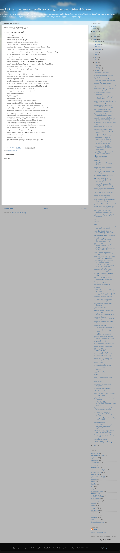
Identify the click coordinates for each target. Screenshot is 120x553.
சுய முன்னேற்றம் (96, 472)
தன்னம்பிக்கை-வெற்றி (98, 477)
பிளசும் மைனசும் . (100, 391)
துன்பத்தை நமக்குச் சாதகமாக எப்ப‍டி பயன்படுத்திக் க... (103, 261)
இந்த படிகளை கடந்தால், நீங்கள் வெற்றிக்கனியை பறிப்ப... (104, 244)
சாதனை (93, 465)
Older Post (82, 209)
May (96, 60)
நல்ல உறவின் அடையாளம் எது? (105, 235)
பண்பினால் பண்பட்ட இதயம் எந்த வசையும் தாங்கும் (105, 89)
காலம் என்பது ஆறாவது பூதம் (103, 192)
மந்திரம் (93, 505)
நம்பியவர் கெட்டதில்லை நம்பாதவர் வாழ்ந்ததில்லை (103, 196)
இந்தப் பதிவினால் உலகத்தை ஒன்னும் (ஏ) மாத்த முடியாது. (104, 337)
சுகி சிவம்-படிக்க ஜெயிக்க (99, 470)
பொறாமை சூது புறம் (101, 282)
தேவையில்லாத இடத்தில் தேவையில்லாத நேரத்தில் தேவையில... (103, 147)
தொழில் (93, 484)
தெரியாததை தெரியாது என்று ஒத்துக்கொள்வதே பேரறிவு (103, 114)
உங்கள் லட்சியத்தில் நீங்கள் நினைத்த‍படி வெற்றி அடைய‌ (104, 269)
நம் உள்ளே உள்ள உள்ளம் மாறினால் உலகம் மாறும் (103, 110)
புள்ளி (96, 374)
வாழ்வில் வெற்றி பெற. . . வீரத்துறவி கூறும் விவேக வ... (104, 231)
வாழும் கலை (12, 150)
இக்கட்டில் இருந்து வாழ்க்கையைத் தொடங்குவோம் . (105, 349)
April (96, 62)
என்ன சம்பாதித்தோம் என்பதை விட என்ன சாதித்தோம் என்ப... (105, 207)
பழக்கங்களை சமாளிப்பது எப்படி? (105, 86)
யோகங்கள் (94, 512)
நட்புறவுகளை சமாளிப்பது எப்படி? (105, 203)
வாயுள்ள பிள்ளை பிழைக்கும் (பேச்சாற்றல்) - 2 (103, 322)
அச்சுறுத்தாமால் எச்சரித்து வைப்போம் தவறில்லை (102, 138)
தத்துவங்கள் (95, 474)
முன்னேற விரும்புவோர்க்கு (103, 441)
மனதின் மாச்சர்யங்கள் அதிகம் (104, 135)
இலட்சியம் (98, 381)
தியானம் (93, 479)
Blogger (105, 548)
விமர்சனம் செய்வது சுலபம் (103, 126)
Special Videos (95, 453)
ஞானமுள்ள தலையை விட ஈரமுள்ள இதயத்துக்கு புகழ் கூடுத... (103, 130)
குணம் (96, 219)
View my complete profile (98, 532)
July (96, 54)
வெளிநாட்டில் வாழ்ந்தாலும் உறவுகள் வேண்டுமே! (103, 300)
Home (45, 209)
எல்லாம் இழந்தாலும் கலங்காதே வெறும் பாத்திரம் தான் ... (104, 200)
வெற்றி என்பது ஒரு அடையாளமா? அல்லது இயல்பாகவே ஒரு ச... (102, 239)
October (97, 47)
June (96, 57)
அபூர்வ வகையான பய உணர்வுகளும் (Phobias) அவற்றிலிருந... (102, 180)
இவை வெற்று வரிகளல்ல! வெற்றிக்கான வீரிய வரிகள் (103, 253)
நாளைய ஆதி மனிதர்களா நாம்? (104, 353)
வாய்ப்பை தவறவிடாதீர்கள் (103, 296)
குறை (96, 224)
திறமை (93, 481)
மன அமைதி (95, 510)
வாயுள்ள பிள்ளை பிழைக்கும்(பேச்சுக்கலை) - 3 (104, 317)
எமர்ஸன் (97, 287)
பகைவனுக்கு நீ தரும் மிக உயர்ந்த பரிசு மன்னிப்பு (105, 418)
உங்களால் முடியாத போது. (103, 355)
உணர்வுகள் (94, 460)
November (98, 44)
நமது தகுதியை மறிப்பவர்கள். (103, 341)
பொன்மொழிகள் (96, 501)
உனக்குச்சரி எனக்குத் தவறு (103, 388)
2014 (94, 39)
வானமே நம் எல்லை (101, 439)
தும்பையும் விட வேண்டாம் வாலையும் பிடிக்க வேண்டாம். (104, 359)
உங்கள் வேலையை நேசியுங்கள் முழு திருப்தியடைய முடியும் (104, 118)
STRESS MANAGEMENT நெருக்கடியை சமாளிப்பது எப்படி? (103, 413)
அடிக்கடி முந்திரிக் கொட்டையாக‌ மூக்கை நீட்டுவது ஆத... (104, 142)
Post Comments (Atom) (19, 213)
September (98, 49)
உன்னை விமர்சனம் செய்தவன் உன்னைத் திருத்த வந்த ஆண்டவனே (104, 426)
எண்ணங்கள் (95, 462)
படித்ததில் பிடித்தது (97, 496)
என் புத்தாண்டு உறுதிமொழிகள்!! (104, 294)
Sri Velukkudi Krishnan (97, 455)
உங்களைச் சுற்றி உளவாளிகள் (103, 75)
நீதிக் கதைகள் (95, 493)
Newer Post (8, 209)
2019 (94, 26)
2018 (94, 29)
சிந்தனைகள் (95, 467)
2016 (94, 34)
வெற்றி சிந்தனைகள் (97, 522)
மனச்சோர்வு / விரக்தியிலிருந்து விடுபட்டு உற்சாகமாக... (104, 265)
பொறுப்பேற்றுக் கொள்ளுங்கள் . (104, 343)
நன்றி (92, 489)
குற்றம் (96, 221)
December (98, 41)
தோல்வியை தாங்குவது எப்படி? (104, 78)
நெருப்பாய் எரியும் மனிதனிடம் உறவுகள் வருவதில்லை (104, 408)
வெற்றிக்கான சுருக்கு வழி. (102, 334)
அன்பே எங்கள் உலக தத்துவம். (104, 310)
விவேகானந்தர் (95, 520)
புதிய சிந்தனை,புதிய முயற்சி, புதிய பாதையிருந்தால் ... (103, 152)
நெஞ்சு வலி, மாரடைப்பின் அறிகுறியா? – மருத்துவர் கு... (104, 184)
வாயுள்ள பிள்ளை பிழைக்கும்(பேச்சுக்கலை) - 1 (104, 326)
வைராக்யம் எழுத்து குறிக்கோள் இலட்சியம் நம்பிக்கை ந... (104, 431)
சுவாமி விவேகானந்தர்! (101, 72)
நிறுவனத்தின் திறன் (97, 491)
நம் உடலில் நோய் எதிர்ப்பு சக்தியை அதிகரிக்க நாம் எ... (104, 278)
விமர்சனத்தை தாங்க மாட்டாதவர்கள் (100, 156)
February (97, 68)
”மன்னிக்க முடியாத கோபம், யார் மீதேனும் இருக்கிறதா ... (104, 248)
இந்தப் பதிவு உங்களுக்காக (102, 83)
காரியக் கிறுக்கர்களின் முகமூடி (104, 346)
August (97, 52)
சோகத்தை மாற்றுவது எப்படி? (103, 175)
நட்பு (92, 486)
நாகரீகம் (97, 160)
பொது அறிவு (95, 498)
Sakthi (95, 529)
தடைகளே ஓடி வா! (100, 307)
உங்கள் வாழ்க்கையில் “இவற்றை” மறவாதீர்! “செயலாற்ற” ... (105, 227)
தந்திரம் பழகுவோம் (100, 372)
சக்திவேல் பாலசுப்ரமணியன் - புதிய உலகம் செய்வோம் (45, 9)
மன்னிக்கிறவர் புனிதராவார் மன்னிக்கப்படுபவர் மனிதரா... (104, 106)
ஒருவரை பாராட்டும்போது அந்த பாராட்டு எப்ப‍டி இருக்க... (104, 257)
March (97, 65)
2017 (94, 31)
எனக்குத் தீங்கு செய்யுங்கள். (103, 365)
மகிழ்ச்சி (93, 503)
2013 (94, 445)
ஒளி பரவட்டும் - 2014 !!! (102, 284)
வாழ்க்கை (94, 517)
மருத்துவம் (94, 508)
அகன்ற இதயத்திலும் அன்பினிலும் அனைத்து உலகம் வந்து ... (105, 403)
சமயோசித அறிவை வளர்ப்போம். (105, 80)
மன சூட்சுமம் (98, 362)
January (97, 70)
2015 (94, 36)
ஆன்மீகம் (94, 458)
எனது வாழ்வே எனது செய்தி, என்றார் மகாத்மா (103, 97)
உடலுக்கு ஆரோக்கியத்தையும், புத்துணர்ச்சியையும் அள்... (104, 274)
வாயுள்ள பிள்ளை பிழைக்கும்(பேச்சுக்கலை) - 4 (104, 313)
